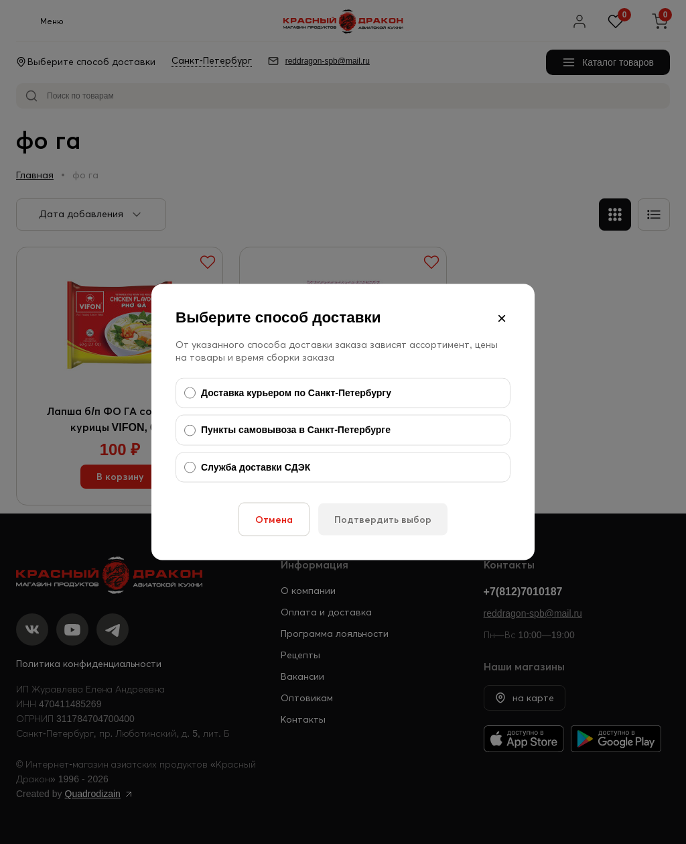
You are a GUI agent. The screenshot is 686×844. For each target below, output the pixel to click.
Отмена (274, 520)
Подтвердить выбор (382, 520)
